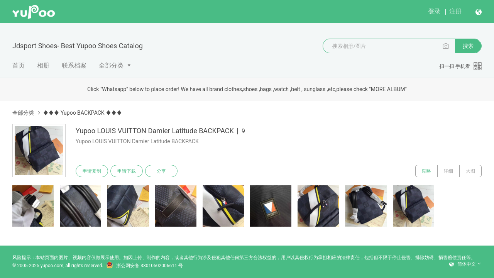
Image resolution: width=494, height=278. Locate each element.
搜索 (468, 46)
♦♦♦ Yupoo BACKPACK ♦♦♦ (82, 113)
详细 (448, 171)
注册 (455, 11)
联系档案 (74, 65)
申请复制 (92, 171)
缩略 (426, 171)
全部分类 (111, 65)
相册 (43, 65)
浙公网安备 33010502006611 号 (144, 265)
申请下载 (126, 171)
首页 (18, 65)
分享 (161, 171)
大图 (470, 171)
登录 (434, 11)
